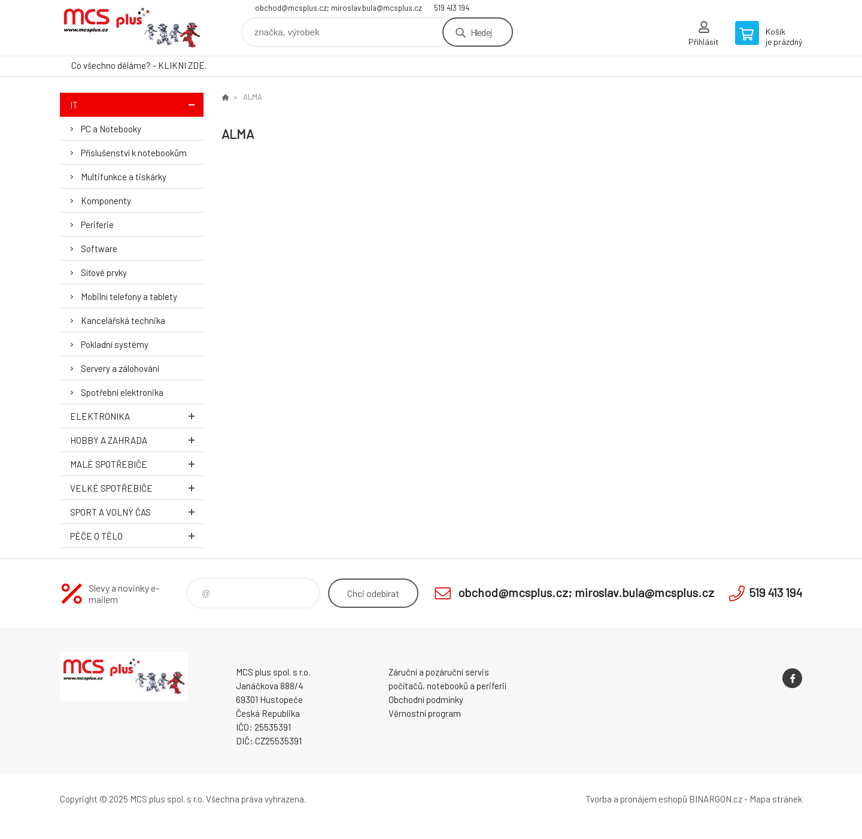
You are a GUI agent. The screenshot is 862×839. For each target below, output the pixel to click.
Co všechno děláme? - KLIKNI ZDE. (139, 65)
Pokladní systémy (114, 344)
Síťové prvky (104, 272)
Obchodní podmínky (425, 699)
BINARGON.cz (715, 798)
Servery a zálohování (120, 368)
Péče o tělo (137, 535)
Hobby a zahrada (137, 440)
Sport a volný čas (137, 511)
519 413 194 (451, 8)
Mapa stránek (775, 798)
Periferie (97, 224)
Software (99, 248)
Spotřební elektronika (122, 392)
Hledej (481, 32)
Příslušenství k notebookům (134, 152)
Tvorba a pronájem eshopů (636, 798)
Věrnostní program (424, 713)
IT (137, 104)
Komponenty (106, 200)
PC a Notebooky (111, 128)
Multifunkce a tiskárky (123, 176)
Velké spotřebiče (137, 487)
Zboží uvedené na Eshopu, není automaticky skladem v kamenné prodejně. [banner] (132, 28)
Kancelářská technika (123, 320)
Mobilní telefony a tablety (129, 296)
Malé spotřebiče (137, 463)
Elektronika (137, 416)
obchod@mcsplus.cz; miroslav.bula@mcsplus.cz (338, 8)
